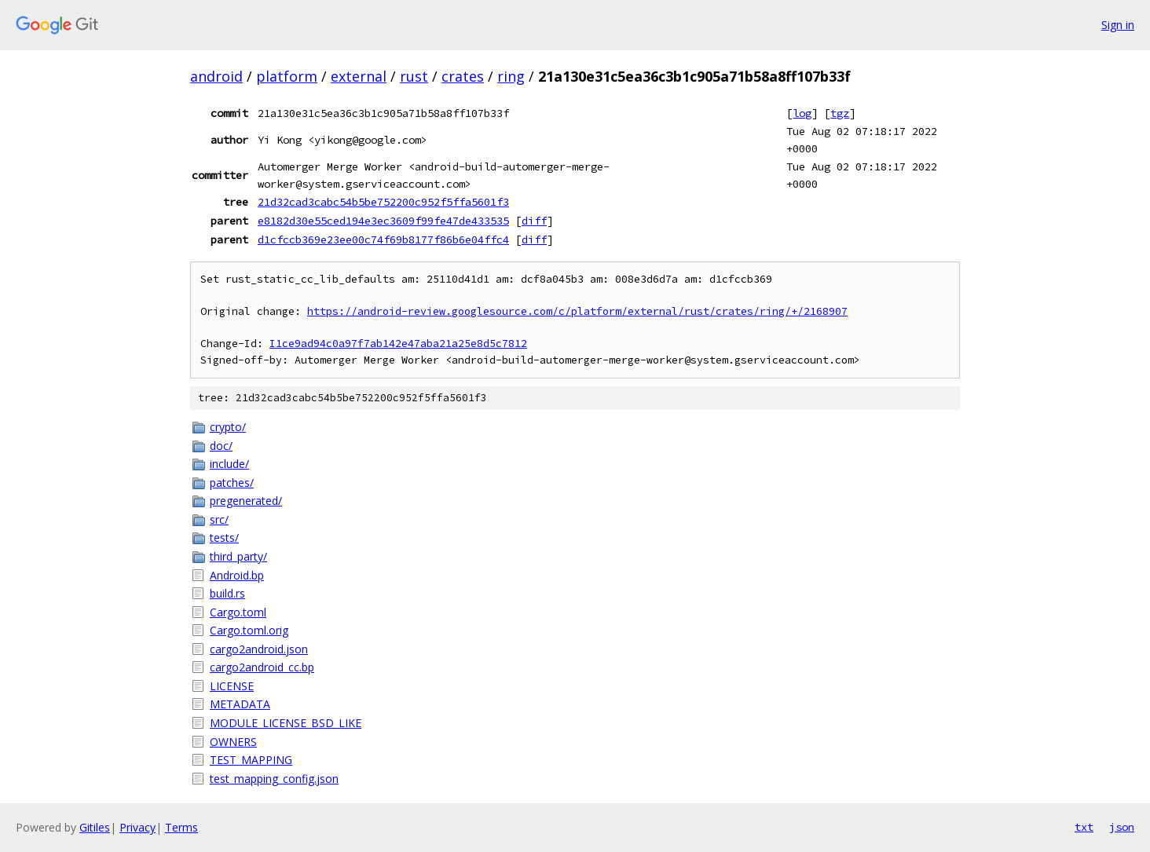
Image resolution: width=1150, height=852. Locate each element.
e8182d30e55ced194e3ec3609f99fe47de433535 (383, 221)
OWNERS (233, 741)
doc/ (221, 445)
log (802, 113)
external (358, 76)
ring (511, 76)
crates (462, 76)
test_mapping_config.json (274, 778)
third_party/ (238, 556)
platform (286, 76)
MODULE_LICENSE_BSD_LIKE (285, 722)
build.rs (227, 593)
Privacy (137, 827)
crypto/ (228, 426)
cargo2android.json (259, 649)
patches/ (232, 482)
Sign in (1117, 24)
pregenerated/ (246, 500)
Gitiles (94, 827)
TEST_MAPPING (251, 759)
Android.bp (237, 575)
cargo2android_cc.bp (262, 667)
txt (1084, 827)
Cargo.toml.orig (249, 630)
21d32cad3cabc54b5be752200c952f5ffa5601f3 (383, 202)
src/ (219, 519)
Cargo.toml (238, 612)
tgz (839, 113)
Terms (181, 827)
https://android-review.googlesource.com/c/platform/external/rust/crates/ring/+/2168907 (577, 311)
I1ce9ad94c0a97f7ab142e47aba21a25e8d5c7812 (398, 343)
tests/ (224, 537)
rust (414, 76)
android (216, 76)
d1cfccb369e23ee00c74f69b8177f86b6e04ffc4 (383, 239)
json (1121, 827)
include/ (229, 463)
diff (534, 221)
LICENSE (232, 685)
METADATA (240, 704)
